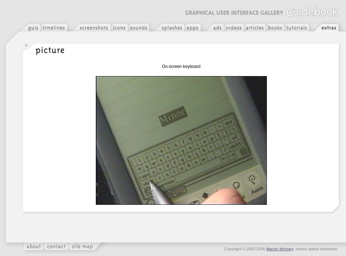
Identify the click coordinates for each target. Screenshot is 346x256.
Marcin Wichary (280, 249)
